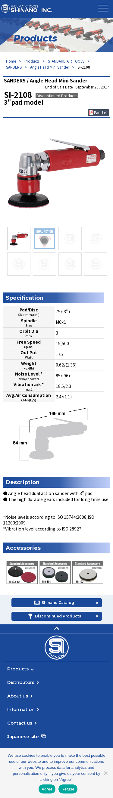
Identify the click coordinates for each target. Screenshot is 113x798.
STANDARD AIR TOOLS (66, 60)
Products (31, 60)
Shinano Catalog (58, 602)
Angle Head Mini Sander (49, 67)
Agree (47, 789)
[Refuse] (105, 773)
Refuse (67, 789)
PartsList (101, 112)
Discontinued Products (58, 616)
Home (11, 60)
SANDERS (14, 67)
